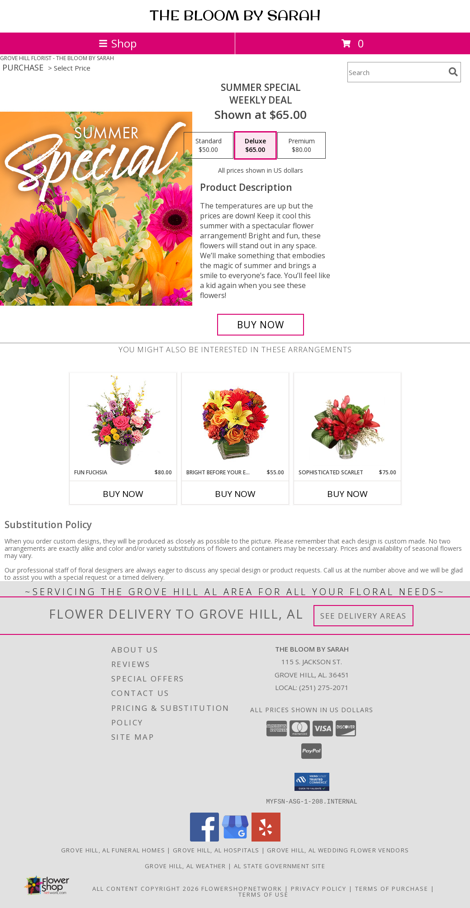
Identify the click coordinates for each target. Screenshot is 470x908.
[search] (453, 72)
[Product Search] (396, 72)
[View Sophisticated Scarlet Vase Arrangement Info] (347, 420)
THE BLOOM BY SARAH (235, 15)
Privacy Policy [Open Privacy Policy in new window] (319, 888)
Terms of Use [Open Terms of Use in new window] (263, 894)
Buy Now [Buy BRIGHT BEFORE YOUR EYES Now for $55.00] (235, 494)
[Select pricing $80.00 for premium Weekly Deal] (301, 145)
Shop (118, 43)
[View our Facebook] (204, 838)
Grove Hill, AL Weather (185, 865)
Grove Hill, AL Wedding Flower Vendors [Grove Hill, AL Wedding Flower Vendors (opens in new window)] (338, 850)
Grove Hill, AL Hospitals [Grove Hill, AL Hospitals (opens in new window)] (216, 850)
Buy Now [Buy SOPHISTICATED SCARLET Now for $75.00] (347, 494)
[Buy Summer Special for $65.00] (260, 325)
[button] (311, 782)
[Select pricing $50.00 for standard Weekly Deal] (208, 145)
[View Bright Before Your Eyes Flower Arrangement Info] (235, 421)
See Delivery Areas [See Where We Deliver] (363, 615)
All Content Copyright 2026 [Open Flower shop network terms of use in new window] (145, 888)
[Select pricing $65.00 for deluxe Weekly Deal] (255, 145)
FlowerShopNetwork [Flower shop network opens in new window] (241, 888)
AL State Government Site (279, 865)
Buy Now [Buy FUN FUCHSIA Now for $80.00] (123, 494)
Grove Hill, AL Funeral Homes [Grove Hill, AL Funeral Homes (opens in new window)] (113, 850)
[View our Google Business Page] (235, 838)
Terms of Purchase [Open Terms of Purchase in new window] (391, 888)
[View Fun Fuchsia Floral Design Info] (123, 421)
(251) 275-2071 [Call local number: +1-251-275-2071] (324, 687)
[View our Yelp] (266, 838)
